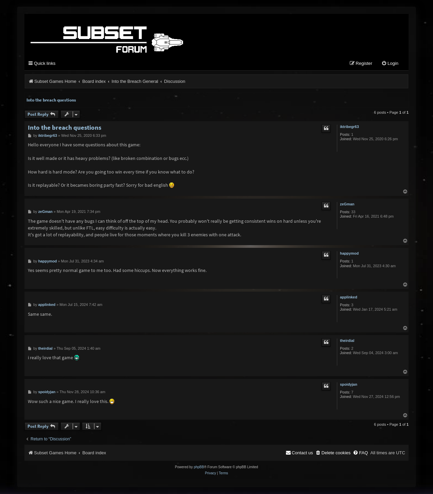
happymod (349, 254)
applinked (348, 297)
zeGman (347, 205)
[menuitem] (389, 64)
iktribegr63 (349, 127)
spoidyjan (348, 385)
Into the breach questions (51, 100)
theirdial (347, 341)
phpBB (199, 467)
